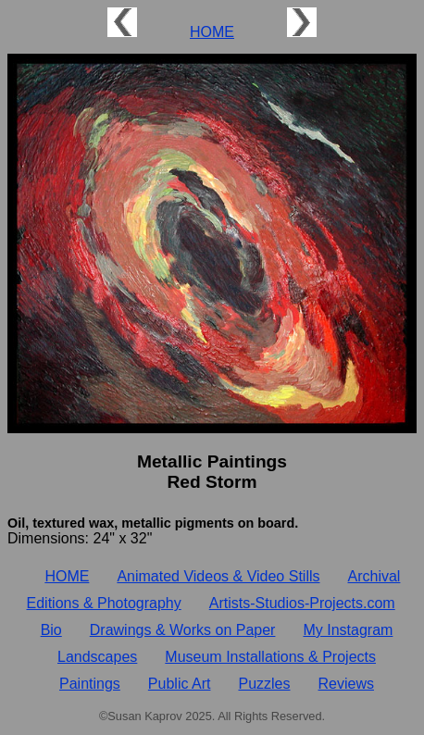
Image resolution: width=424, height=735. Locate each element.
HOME (212, 32)
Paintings (89, 683)
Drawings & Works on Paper (183, 630)
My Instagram (348, 630)
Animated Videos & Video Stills (218, 576)
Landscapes (97, 657)
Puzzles (264, 683)
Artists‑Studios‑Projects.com (302, 603)
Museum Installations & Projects (270, 657)
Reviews (346, 683)
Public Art (179, 683)
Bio (51, 630)
